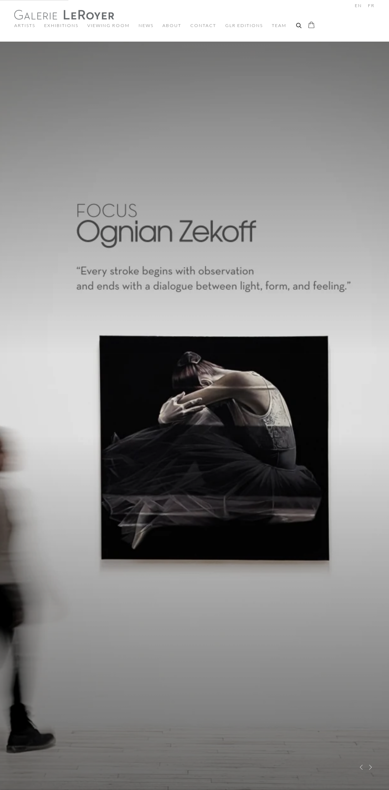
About (171, 25)
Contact (203, 25)
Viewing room (108, 25)
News (146, 25)
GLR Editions (244, 25)
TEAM (279, 25)
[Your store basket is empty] (311, 25)
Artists (24, 25)
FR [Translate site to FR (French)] (371, 5)
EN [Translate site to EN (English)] (358, 5)
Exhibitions (61, 25)
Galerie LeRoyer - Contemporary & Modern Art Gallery (64, 15)
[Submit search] (299, 24)
